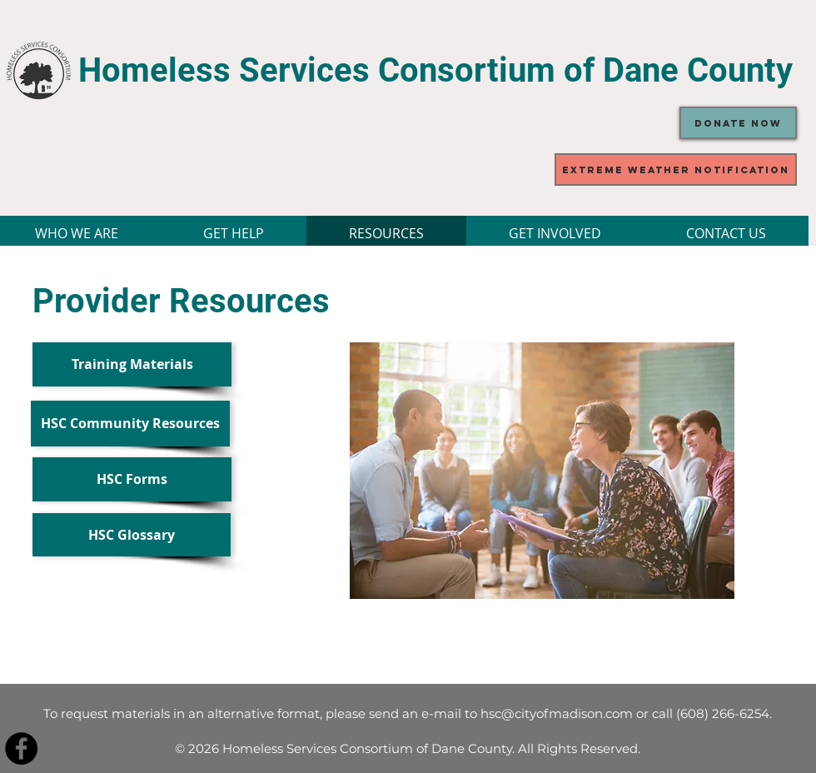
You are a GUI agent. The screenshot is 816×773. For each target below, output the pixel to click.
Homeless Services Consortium (321, 70)
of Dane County (678, 70)
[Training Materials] (131, 364)
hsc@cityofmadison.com (556, 713)
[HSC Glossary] (131, 534)
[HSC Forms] (131, 479)
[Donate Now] (738, 123)
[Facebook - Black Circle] (21, 748)
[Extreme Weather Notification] (676, 169)
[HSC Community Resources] (130, 423)
